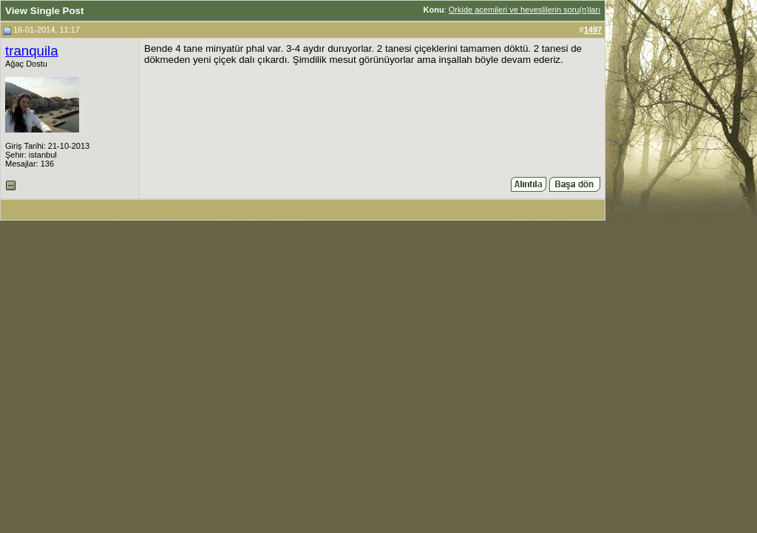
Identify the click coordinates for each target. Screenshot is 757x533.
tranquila (31, 50)
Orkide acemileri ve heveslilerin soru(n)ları (524, 9)
